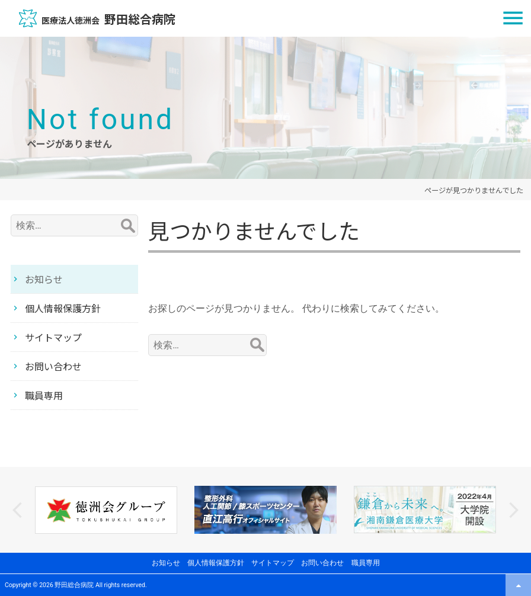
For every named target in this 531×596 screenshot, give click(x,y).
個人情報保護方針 (63, 308)
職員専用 (44, 395)
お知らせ (44, 279)
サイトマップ (53, 337)
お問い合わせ (53, 366)
